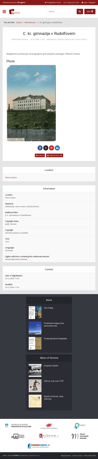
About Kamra (66, 455)
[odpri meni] (4, 12)
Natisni (40, 155)
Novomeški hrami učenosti (16, 259)
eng (69, 2)
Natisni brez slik (54, 155)
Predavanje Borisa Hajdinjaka (55, 339)
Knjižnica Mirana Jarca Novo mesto (72, 39)
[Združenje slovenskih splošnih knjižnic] (49, 436)
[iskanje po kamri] (62, 11)
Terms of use (77, 455)
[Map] (89, 11)
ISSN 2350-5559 (89, 455)
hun (77, 2)
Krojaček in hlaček (51, 366)
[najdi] (80, 11)
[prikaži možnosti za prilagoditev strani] (53, 2)
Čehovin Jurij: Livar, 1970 (54, 381)
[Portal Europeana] (80, 426)
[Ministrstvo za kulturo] (18, 426)
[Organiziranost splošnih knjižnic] (49, 426)
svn (64, 2)
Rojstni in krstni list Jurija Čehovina (54, 398)
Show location (11, 177)
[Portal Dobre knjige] (39, 445)
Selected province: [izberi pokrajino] (14, 2)
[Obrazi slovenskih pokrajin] (80, 436)
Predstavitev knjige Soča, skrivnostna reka (54, 324)
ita (73, 2)
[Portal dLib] (18, 436)
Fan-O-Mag (48, 308)
